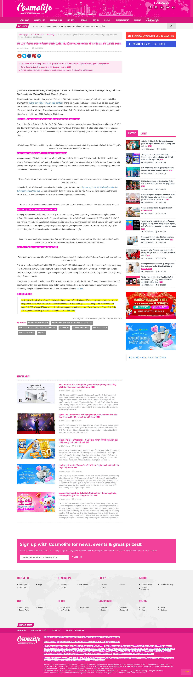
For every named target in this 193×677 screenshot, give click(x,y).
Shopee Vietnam (100, 328)
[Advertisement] (68, 81)
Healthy (103, 587)
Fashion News (146, 584)
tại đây (79, 289)
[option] (99, 27)
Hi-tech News (65, 607)
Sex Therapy (83, 584)
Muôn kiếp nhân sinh (109, 187)
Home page (24, 20)
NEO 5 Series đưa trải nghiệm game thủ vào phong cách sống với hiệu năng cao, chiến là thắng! (87, 385)
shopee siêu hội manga (38, 323)
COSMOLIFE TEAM (39, 630)
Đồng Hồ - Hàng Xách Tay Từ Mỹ (147, 357)
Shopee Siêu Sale (26, 333)
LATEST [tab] (144, 133)
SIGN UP (77, 557)
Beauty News (24, 607)
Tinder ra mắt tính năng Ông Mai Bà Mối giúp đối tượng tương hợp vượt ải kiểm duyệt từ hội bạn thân (157, 279)
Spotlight (104, 607)
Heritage (164, 610)
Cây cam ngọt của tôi (90, 187)
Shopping (50, 35)
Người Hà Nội (165, 649)
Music (143, 607)
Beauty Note (43, 607)
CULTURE (137, 20)
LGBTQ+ (63, 587)
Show (163, 607)
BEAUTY (96, 20)
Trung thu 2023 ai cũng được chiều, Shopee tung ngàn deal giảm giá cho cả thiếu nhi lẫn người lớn (157, 157)
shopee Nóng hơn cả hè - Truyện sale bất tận (72, 323)
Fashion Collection (145, 588)
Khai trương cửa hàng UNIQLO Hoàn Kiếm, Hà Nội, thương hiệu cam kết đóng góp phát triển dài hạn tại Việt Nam (158, 197)
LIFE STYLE (71, 20)
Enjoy (40, 584)
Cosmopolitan (24, 584)
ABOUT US (21, 630)
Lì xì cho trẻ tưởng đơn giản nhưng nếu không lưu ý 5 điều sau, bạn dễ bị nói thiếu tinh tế (158, 252)
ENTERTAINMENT (122, 20)
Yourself (104, 584)
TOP (186, 672)
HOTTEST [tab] (132, 133)
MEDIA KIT (56, 630)
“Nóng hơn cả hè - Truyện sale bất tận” (46, 103)
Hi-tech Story (84, 607)
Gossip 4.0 (124, 610)
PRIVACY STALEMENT (75, 630)
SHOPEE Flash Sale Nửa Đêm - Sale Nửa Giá (37, 328)
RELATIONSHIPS (56, 20)
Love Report (64, 584)
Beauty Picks (24, 610)
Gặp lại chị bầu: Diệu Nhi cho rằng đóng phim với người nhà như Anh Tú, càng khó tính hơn (158, 143)
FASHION (84, 20)
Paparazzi (123, 607)
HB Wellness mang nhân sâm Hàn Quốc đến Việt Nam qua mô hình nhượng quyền (158, 183)
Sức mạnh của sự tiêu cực (28, 191)
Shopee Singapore (81, 328)
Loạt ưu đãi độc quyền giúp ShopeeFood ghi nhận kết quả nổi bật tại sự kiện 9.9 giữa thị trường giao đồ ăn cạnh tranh (65, 64)
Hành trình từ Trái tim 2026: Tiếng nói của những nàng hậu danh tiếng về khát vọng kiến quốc (68, 27)
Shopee (41, 333)
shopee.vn (64, 328)
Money (122, 584)
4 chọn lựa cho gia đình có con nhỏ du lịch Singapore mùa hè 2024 (46, 67)
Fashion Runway (167, 584)
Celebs (103, 610)
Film (143, 610)
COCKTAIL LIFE (39, 20)
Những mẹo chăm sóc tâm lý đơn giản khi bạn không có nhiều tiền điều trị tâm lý (158, 266)
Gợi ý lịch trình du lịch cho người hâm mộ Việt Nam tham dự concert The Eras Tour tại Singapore (57, 70)
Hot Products (65, 610)
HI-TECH (107, 20)
